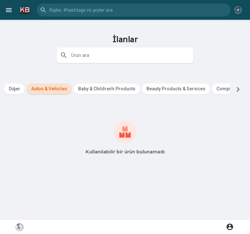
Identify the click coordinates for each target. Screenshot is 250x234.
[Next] (238, 89)
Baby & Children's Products (106, 88)
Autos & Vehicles (49, 88)
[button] (133, 10)
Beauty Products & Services (175, 88)
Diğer (14, 88)
